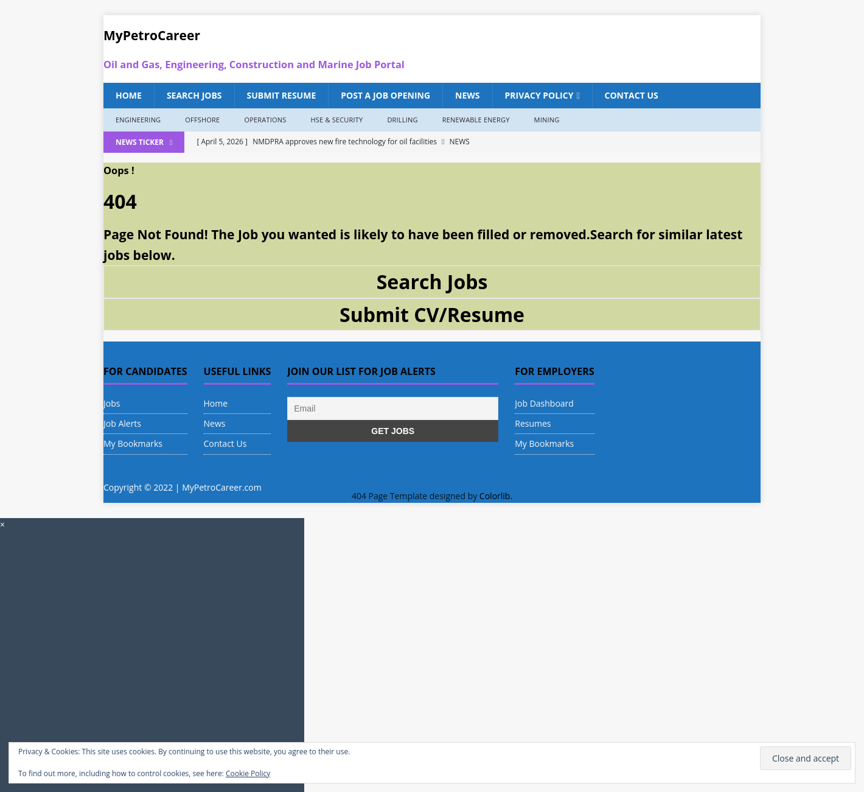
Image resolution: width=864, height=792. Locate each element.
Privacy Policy (539, 95)
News (467, 95)
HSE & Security (336, 119)
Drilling (402, 119)
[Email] (392, 408)
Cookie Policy (248, 773)
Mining (547, 119)
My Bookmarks (132, 443)
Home (129, 95)
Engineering (138, 119)
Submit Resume (281, 95)
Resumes (533, 423)
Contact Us (631, 95)
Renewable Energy (476, 119)
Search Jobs (194, 95)
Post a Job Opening (385, 95)
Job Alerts (122, 423)
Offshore (202, 119)
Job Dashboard (544, 403)
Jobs (111, 403)
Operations (265, 119)
